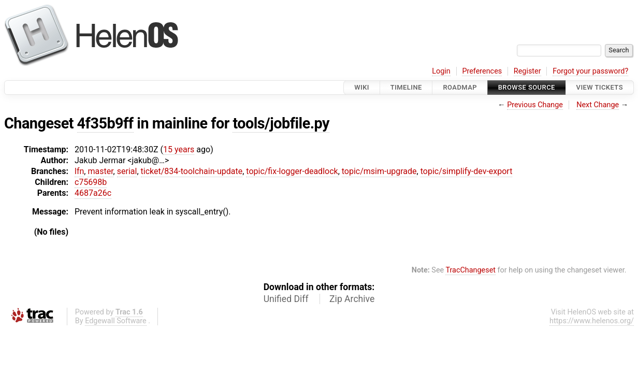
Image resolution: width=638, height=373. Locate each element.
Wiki (361, 87)
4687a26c (93, 193)
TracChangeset (470, 270)
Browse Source (526, 87)
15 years (178, 149)
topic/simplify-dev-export (467, 171)
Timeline (406, 87)
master (100, 171)
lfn (79, 171)
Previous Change (535, 105)
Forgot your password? (590, 71)
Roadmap (460, 87)
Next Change (597, 105)
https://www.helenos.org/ (591, 321)
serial (127, 171)
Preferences (482, 71)
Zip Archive (351, 299)
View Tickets (599, 87)
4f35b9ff (105, 123)
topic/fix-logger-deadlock (292, 171)
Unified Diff (286, 299)
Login (441, 71)
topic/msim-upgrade (379, 171)
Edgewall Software (116, 321)
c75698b (91, 182)
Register (527, 71)
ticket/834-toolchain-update (192, 171)
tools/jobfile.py (281, 123)
